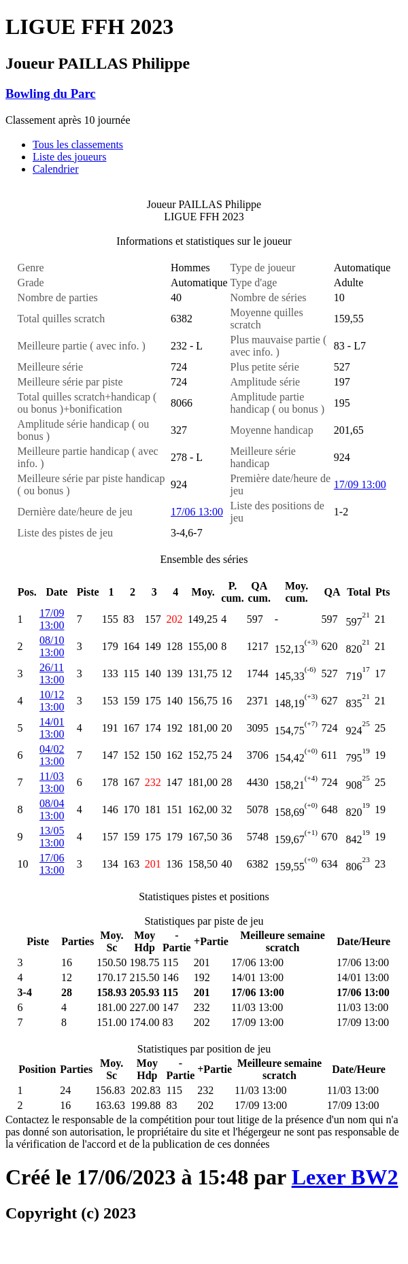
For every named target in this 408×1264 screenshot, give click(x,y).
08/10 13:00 (51, 646)
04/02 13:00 (51, 755)
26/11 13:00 (51, 673)
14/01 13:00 (51, 728)
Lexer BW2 (345, 1177)
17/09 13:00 (360, 484)
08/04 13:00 (51, 809)
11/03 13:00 (51, 782)
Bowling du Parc (50, 93)
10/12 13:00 (51, 701)
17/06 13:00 (197, 511)
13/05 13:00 (51, 837)
